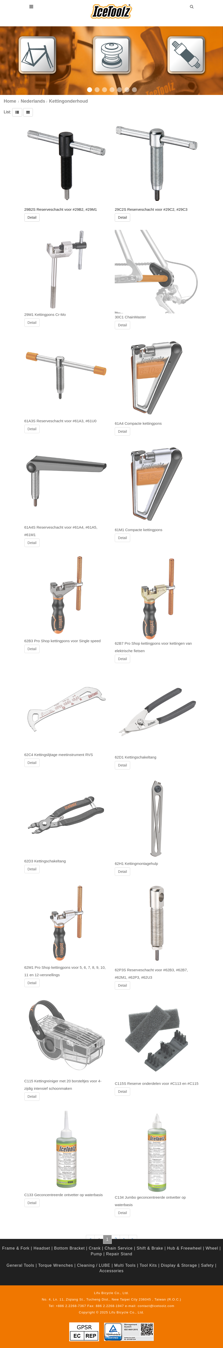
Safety (207, 1265)
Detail (32, 217)
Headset (42, 1248)
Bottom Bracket (69, 1248)
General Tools (20, 1265)
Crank (95, 1248)
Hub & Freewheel (184, 1248)
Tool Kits (148, 1265)
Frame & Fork (16, 1248)
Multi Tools (125, 1265)
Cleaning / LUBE (93, 1265)
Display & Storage (179, 1265)
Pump (96, 1254)
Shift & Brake (150, 1248)
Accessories (111, 1271)
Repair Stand (119, 1254)
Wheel (212, 1248)
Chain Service (119, 1248)
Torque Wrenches (55, 1265)
